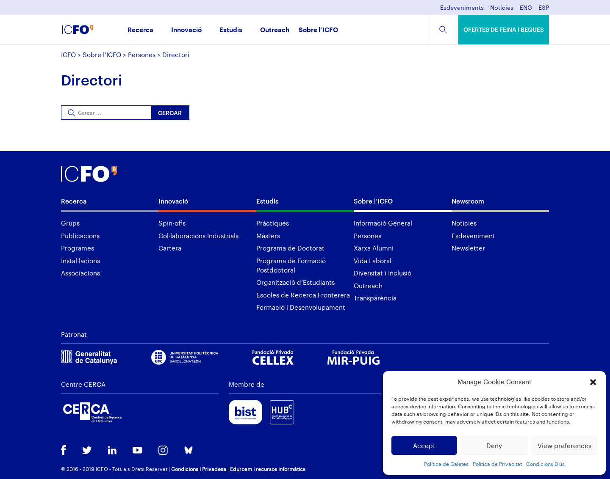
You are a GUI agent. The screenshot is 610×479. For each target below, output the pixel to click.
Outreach (274, 30)
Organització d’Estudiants (295, 282)
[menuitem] (526, 10)
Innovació (186, 30)
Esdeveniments (462, 8)
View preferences (564, 445)
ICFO (68, 54)
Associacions (80, 273)
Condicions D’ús (545, 464)
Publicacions (80, 236)
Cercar (170, 112)
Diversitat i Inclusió (382, 273)
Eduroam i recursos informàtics (267, 469)
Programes (77, 248)
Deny (494, 445)
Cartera (169, 248)
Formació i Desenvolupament (300, 307)
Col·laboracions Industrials (198, 236)
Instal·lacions (80, 260)
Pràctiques (272, 223)
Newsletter (468, 248)
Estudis (230, 30)
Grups (70, 223)
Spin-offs (172, 223)
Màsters (268, 236)
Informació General (383, 223)
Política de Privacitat (497, 464)
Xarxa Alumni (374, 248)
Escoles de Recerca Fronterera (303, 295)
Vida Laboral (372, 260)
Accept (424, 445)
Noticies (464, 223)
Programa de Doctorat (290, 248)
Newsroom (468, 201)
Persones (141, 54)
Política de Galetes (446, 464)
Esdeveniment (473, 236)
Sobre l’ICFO (318, 30)
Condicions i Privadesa (198, 469)
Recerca (140, 30)
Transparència (375, 298)
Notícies (501, 8)
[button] (593, 382)
